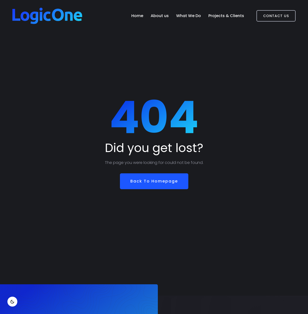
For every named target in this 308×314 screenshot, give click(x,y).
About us (160, 16)
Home (137, 16)
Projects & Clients (226, 16)
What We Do (188, 16)
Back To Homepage (154, 181)
